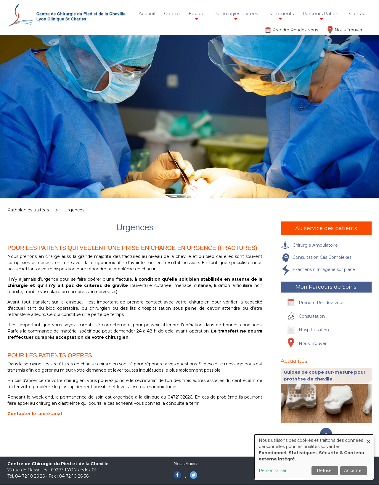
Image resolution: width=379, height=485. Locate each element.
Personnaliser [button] (273, 470)
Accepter (353, 470)
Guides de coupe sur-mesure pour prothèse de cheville (325, 375)
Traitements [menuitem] (280, 13)
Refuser (325, 470)
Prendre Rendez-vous (295, 30)
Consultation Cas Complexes (322, 257)
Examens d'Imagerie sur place (324, 269)
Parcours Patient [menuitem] (321, 13)
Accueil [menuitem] (147, 13)
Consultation (312, 316)
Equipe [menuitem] (197, 13)
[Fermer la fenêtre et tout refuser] (368, 438)
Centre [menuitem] (172, 13)
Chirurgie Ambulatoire (315, 245)
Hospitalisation (314, 330)
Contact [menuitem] (358, 13)
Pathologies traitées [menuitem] (235, 13)
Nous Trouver (348, 30)
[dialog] (314, 456)
